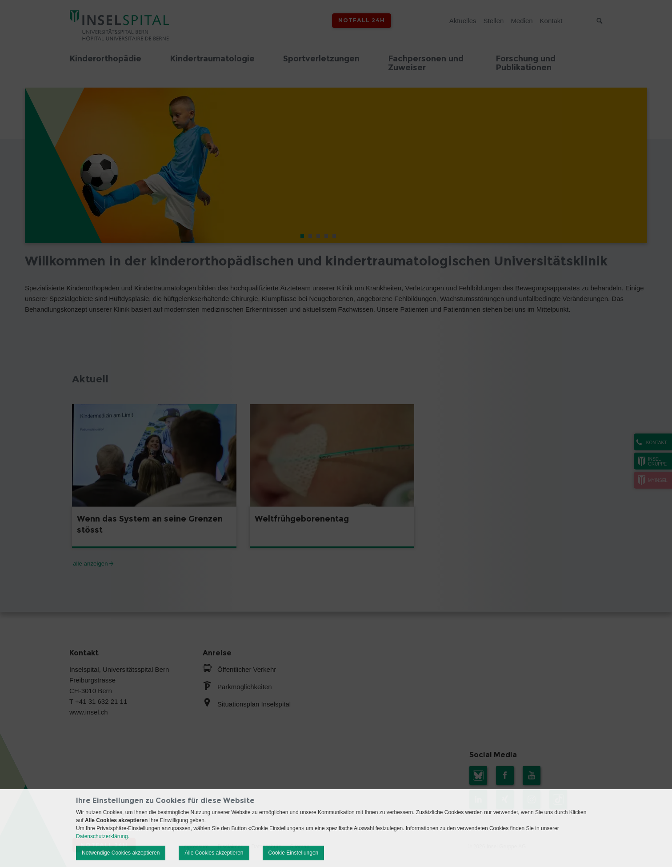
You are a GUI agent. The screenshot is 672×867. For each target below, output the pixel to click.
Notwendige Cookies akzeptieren (121, 853)
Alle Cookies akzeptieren (213, 853)
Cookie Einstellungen (293, 853)
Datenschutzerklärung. (102, 836)
